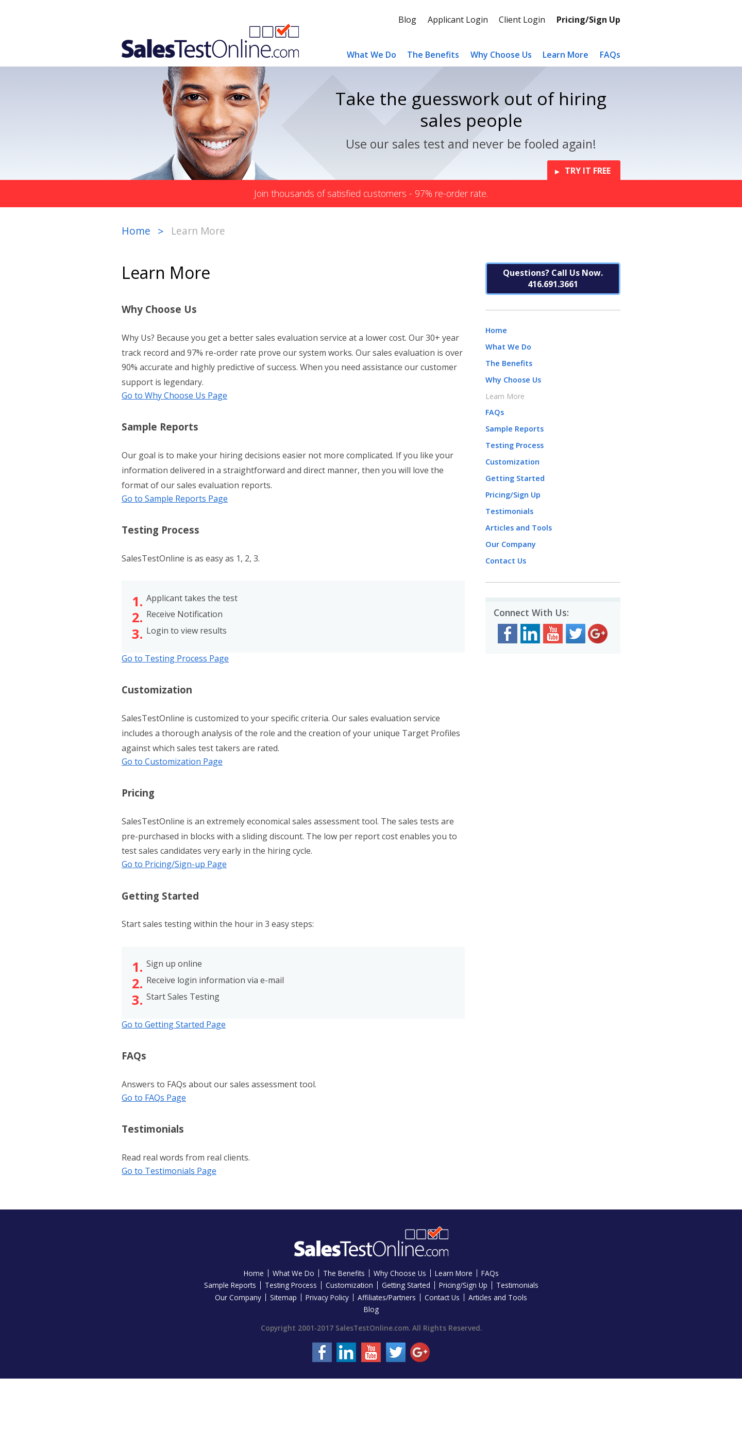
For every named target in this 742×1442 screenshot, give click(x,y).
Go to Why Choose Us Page (174, 395)
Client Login (522, 19)
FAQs (610, 54)
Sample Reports (514, 429)
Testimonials (509, 511)
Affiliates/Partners (387, 1297)
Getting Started (515, 478)
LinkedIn (530, 633)
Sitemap (283, 1297)
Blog (407, 19)
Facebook (507, 633)
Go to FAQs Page (154, 1097)
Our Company (510, 544)
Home (136, 231)
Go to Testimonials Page (169, 1170)
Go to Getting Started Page (174, 1024)
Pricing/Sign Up (588, 19)
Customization (512, 462)
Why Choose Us (501, 54)
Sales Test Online (210, 40)
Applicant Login (458, 19)
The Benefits (433, 54)
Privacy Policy (327, 1297)
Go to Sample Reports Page (175, 498)
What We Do (371, 54)
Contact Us (505, 561)
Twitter (575, 633)
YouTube (553, 633)
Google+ (598, 633)
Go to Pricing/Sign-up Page (174, 864)
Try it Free (588, 170)
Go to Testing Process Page (175, 658)
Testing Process (514, 445)
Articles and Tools (518, 528)
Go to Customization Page (172, 761)
